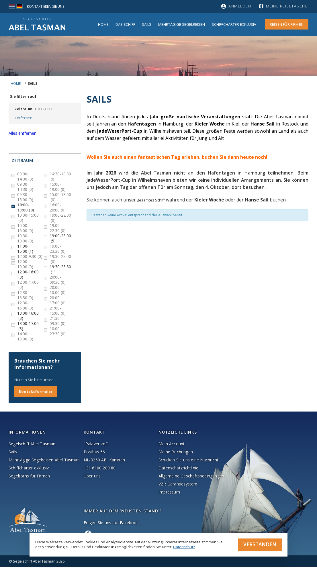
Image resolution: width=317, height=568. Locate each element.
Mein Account (171, 445)
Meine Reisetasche (287, 6)
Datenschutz (184, 546)
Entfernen (23, 118)
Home (103, 24)
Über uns (92, 477)
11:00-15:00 (25, 249)
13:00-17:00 (28, 327)
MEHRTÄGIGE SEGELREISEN (181, 24)
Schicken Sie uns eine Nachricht (188, 461)
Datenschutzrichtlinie (178, 469)
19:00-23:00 (60, 239)
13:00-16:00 (28, 317)
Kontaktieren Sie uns (47, 6)
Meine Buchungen (175, 453)
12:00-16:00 (28, 275)
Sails (146, 24)
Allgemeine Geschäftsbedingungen (191, 477)
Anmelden (239, 6)
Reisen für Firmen (287, 24)
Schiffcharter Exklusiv (234, 24)
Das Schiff (125, 24)
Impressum (169, 493)
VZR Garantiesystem (177, 485)
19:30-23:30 (60, 270)
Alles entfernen (22, 134)
